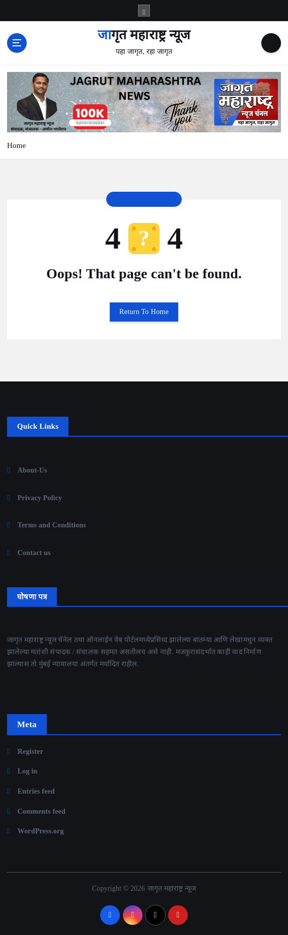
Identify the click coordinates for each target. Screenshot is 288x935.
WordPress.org (41, 831)
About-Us (32, 470)
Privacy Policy (40, 498)
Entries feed (36, 791)
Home (16, 145)
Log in (28, 771)
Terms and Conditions (52, 525)
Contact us (34, 553)
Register (30, 751)
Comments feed (41, 811)
